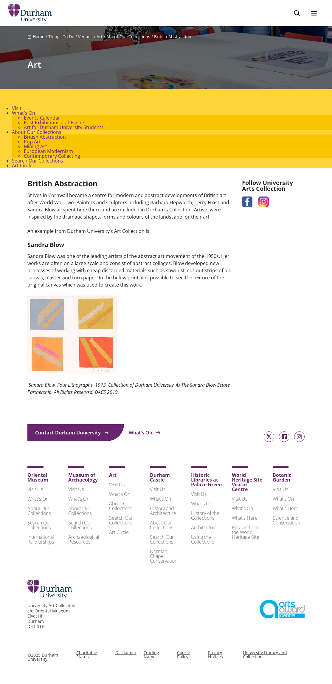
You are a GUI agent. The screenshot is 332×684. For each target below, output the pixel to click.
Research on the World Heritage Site (245, 533)
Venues (85, 38)
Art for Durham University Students (64, 128)
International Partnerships (40, 540)
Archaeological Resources (83, 540)
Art (100, 38)
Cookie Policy (183, 656)
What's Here (244, 519)
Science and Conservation (286, 521)
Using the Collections (202, 540)
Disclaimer (125, 654)
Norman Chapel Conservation (163, 557)
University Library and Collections (265, 656)
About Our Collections (128, 38)
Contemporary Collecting (52, 157)
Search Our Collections (37, 161)
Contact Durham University (72, 433)
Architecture (204, 528)
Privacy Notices (215, 656)
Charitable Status (86, 656)
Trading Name (151, 656)
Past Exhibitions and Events (55, 123)
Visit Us (35, 490)
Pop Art (32, 142)
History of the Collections (205, 516)
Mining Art (35, 147)
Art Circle (22, 166)
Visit (16, 109)
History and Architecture (163, 511)
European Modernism (48, 152)
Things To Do (61, 38)
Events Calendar (42, 118)
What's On (23, 114)
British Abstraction (172, 38)
